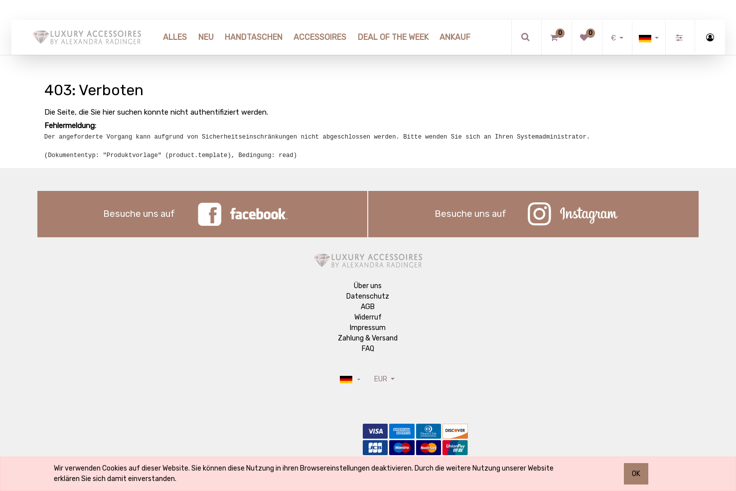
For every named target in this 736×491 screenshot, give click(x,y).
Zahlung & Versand (368, 338)
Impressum (368, 328)
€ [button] (614, 38)
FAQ (368, 348)
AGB (368, 307)
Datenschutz (367, 296)
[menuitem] (174, 37)
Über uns (368, 286)
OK (636, 474)
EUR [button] (381, 379)
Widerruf (368, 317)
